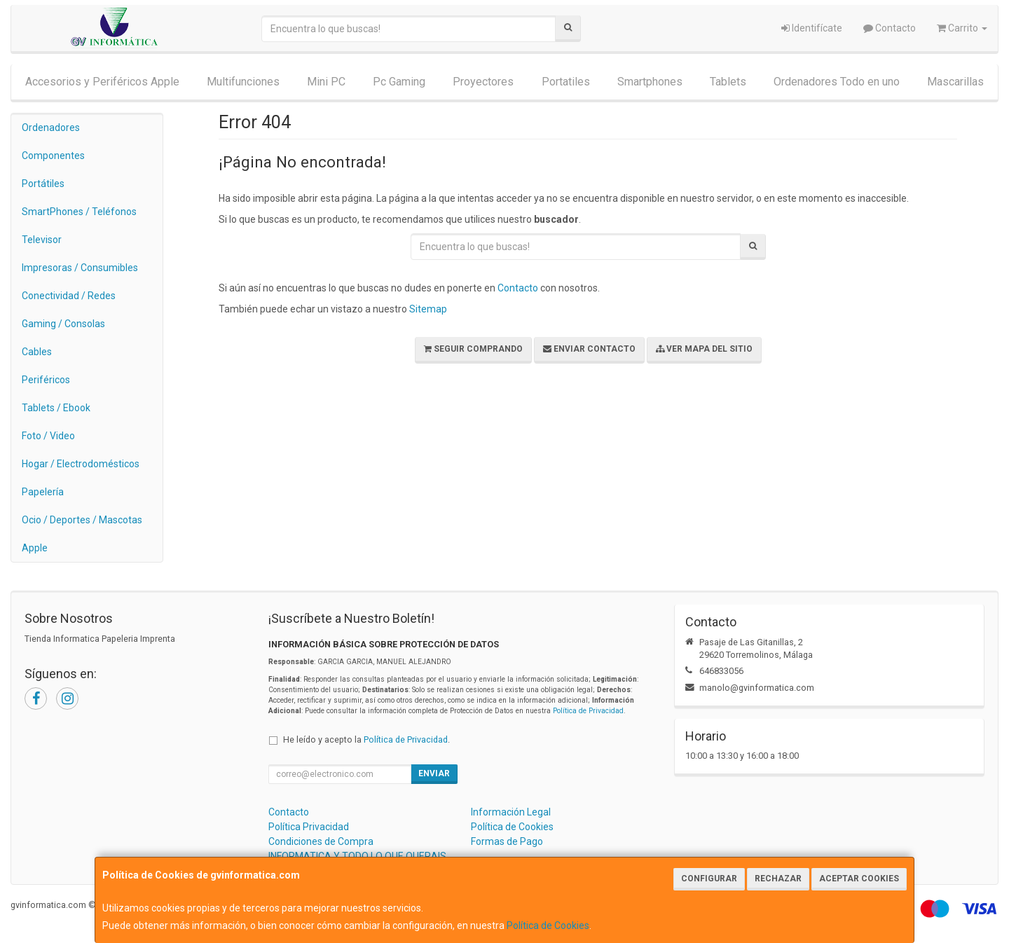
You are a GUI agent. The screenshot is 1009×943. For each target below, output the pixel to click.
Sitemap (428, 309)
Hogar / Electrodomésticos (80, 463)
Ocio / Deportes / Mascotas (82, 519)
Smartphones (649, 81)
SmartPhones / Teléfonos (79, 211)
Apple (35, 547)
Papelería (43, 491)
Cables (37, 351)
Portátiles (43, 183)
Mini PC (326, 81)
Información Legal (511, 812)
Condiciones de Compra (320, 841)
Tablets (728, 81)
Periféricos (46, 379)
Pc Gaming (399, 81)
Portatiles (566, 81)
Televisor (42, 239)
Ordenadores (51, 127)
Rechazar (778, 878)
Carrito (962, 28)
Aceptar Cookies (859, 878)
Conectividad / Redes (69, 295)
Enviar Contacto (589, 349)
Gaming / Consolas (63, 323)
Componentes (53, 155)
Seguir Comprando (473, 349)
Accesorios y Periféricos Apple (102, 81)
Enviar (434, 773)
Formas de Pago (507, 841)
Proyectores (483, 81)
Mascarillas (955, 81)
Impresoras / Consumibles (80, 267)
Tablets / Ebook (56, 407)
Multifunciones (243, 81)
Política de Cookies (548, 925)
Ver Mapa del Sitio (704, 349)
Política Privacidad (308, 826)
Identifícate (811, 28)
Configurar (709, 878)
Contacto (889, 28)
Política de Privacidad (588, 711)
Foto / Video (48, 435)
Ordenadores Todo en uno (837, 81)
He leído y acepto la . (366, 739)
